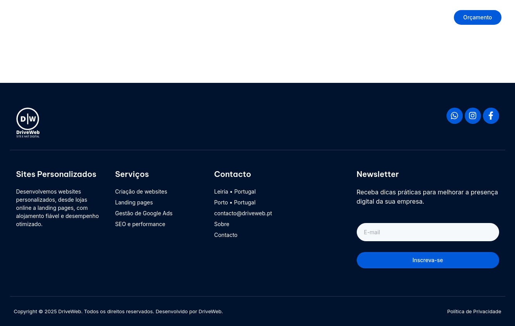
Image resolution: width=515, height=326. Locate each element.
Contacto (412, 17)
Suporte (372, 17)
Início (236, 17)
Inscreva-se (427, 260)
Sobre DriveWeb (322, 17)
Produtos (271, 17)
